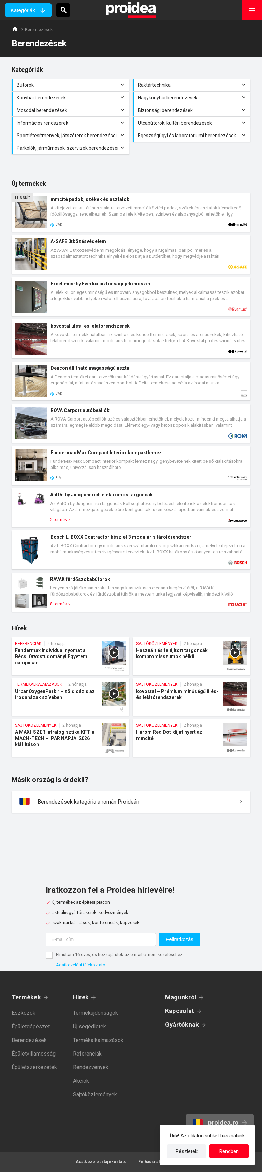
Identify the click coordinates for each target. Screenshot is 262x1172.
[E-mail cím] (101, 939)
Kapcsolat (179, 1010)
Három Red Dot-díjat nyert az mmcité (191, 738)
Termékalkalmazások (98, 1040)
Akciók (81, 1081)
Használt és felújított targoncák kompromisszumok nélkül (191, 656)
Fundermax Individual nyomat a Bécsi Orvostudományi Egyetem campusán (70, 656)
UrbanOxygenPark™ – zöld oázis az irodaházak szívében (70, 697)
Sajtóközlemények (95, 1094)
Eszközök (23, 1013)
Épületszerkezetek (34, 1067)
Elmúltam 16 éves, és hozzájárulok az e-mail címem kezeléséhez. (120, 954)
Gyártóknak (182, 1024)
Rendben (229, 1151)
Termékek (26, 997)
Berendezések (29, 1040)
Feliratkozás (179, 939)
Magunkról (180, 997)
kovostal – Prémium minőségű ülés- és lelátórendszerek (191, 697)
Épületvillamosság (34, 1053)
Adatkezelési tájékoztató (80, 964)
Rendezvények (90, 1067)
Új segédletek (89, 1026)
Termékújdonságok (95, 1013)
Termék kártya (131, 212)
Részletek (187, 1151)
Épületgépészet (31, 1026)
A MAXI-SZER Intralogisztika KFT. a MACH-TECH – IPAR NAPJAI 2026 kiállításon (70, 738)
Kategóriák (23, 10)
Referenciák (87, 1053)
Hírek (81, 997)
